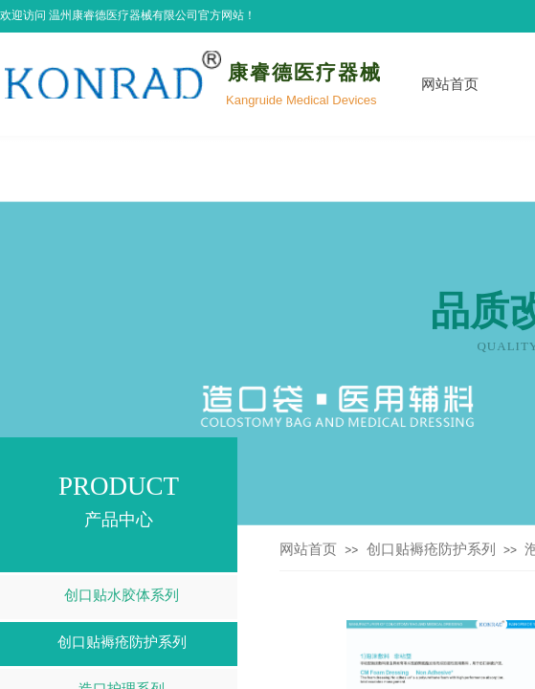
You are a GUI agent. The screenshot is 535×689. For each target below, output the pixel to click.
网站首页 (450, 84)
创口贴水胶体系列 (121, 595)
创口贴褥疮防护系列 (431, 549)
